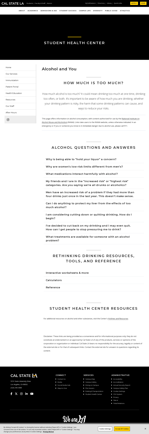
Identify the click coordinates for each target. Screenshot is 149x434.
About (22, 11)
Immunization (12, 80)
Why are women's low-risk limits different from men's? (84, 166)
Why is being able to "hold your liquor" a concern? (81, 159)
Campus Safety (90, 382)
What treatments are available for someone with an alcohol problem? (88, 238)
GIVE (143, 3)
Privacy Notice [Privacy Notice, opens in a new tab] (48, 432)
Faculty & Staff (40, 3)
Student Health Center (74, 43)
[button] (119, 3)
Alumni (49, 3)
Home (8, 67)
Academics (33, 11)
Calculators (54, 280)
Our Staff (10, 106)
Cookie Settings (119, 391)
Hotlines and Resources (118, 318)
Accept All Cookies (122, 429)
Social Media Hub (63, 385)
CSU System (117, 394)
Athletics (125, 11)
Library (109, 3)
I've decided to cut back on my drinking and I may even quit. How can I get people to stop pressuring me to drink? (88, 227)
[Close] (145, 428)
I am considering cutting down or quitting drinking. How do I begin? (89, 216)
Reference (53, 287)
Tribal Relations (118, 403)
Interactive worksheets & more (67, 272)
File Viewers (89, 388)
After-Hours (11, 113)
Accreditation (118, 382)
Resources (10, 100)
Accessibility (117, 379)
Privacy (116, 397)
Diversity (98, 11)
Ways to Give (62, 388)
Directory (101, 3)
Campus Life (85, 11)
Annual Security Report (121, 385)
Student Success (68, 11)
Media (59, 382)
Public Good (111, 11)
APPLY (134, 3)
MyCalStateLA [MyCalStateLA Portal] (90, 3)
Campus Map (90, 379)
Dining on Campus (92, 385)
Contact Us (61, 379)
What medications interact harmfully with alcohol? (82, 173)
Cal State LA (13, 3)
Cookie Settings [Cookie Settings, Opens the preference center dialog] (105, 429)
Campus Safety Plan (120, 388)
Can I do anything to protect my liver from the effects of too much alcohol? (88, 205)
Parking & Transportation (94, 391)
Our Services (11, 74)
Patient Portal (12, 87)
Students (29, 3)
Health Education (14, 93)
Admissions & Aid (48, 11)
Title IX (115, 400)
